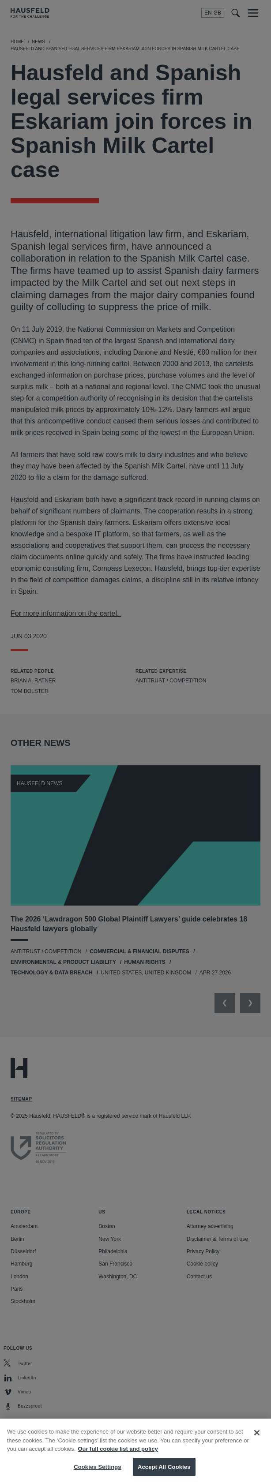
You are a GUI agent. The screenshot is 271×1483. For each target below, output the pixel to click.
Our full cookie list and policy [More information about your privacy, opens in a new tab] (118, 1459)
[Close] (257, 1443)
